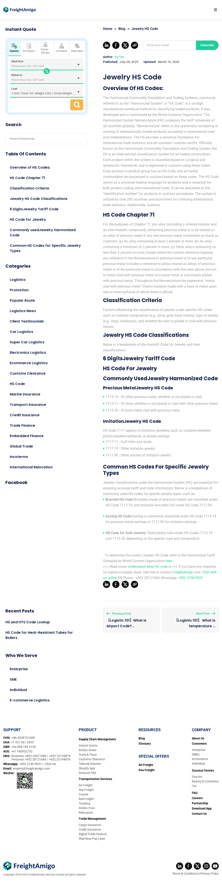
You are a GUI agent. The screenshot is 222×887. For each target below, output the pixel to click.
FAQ (195, 793)
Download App (202, 808)
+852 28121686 (36, 759)
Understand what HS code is (149, 566)
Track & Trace (88, 754)
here (169, 561)
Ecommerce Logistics (29, 362)
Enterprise (19, 668)
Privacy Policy (209, 873)
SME (13, 679)
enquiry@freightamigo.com (31, 768)
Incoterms (19, 456)
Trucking (84, 803)
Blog (121, 29)
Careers (197, 798)
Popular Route (22, 300)
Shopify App (87, 768)
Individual (18, 689)
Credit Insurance (24, 415)
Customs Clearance (28, 373)
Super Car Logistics (27, 342)
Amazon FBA (87, 773)
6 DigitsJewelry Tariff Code (34, 209)
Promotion (19, 290)
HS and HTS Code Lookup (27, 622)
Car (194, 786)
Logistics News (23, 310)
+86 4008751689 (23, 737)
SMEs (195, 754)
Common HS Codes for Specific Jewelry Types (45, 248)
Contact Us (199, 813)
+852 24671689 (36, 756)
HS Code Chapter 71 (27, 177)
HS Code (17, 383)
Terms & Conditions (185, 873)
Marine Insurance (25, 394)
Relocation (77, 48)
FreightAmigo (183, 572)
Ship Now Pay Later (92, 838)
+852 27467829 (190, 578)
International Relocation (31, 467)
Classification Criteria (29, 188)
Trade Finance (22, 425)
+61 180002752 (22, 751)
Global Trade (21, 446)
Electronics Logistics (28, 352)
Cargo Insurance (90, 825)
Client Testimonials (27, 321)
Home (107, 29)
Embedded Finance (27, 435)
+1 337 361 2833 (22, 742)
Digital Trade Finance (93, 834)
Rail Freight (86, 799)
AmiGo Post (87, 808)
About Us (198, 738)
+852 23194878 (59, 759)
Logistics (18, 279)
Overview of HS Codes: (30, 167)
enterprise (198, 750)
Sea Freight (86, 790)
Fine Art (197, 776)
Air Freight (86, 785)
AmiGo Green (87, 750)
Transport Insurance (28, 404)
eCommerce (200, 759)
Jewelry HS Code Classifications (38, 198)
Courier (83, 794)
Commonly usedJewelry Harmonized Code (43, 232)
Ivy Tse (119, 57)
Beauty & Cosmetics (205, 781)
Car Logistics (21, 331)
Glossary (145, 743)
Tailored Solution (90, 763)
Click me (50, 764)
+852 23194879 (59, 756)
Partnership (200, 803)
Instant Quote (88, 745)
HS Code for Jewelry (28, 219)
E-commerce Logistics (30, 700)
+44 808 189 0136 (23, 747)
